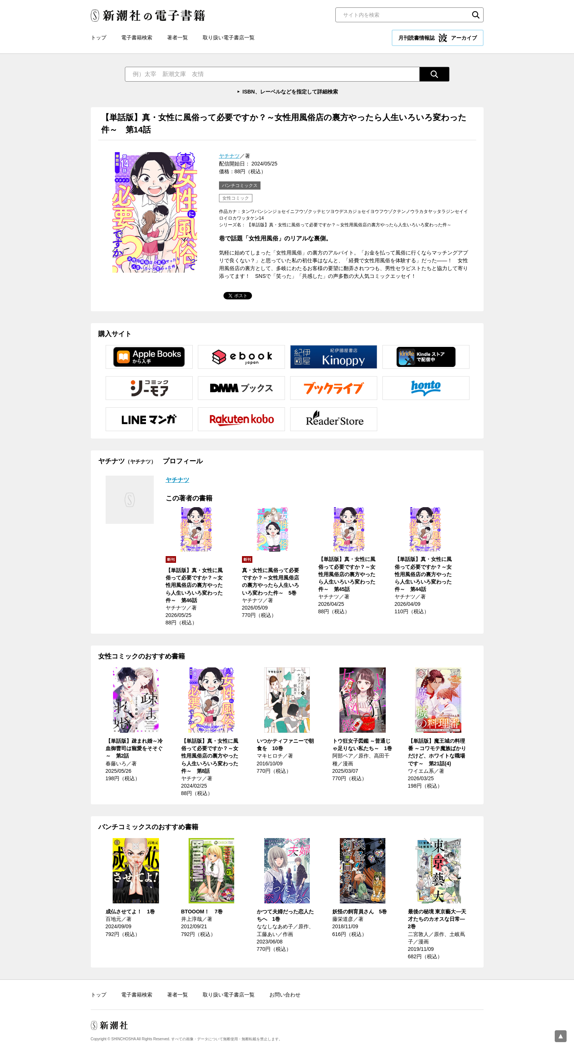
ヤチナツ (229, 156)
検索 (476, 15)
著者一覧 (177, 37)
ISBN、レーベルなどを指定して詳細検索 (290, 92)
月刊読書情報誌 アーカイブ (437, 37)
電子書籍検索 (136, 37)
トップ (98, 37)
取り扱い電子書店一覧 (229, 37)
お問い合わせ (285, 995)
